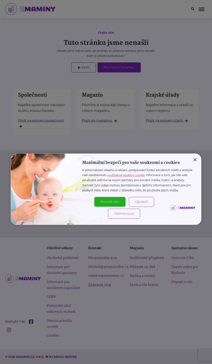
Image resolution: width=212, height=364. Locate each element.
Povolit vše (109, 202)
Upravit (141, 202)
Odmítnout (124, 214)
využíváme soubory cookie (126, 175)
